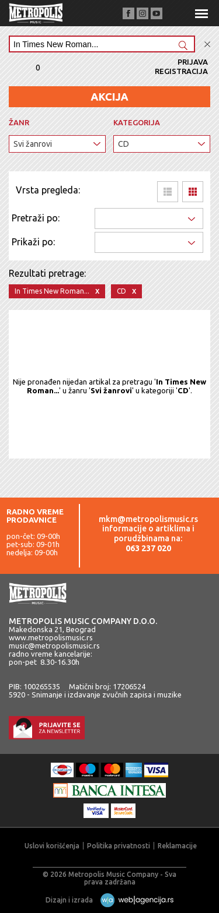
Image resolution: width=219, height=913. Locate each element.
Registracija (181, 71)
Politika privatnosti (118, 845)
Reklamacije (177, 845)
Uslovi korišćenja (52, 845)
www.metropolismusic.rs (51, 637)
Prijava (193, 62)
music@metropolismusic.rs (54, 645)
